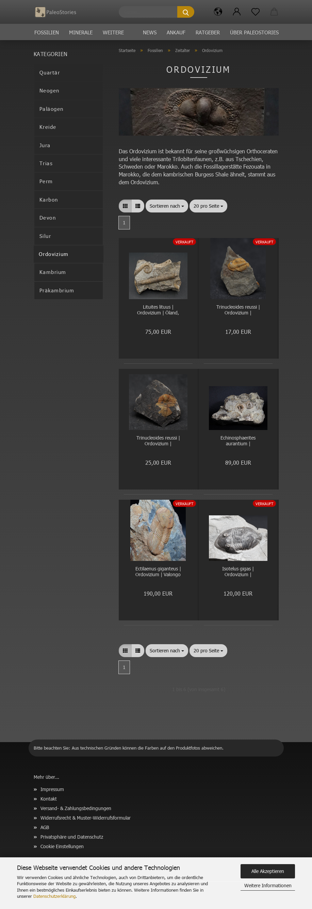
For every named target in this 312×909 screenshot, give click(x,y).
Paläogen (51, 108)
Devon (47, 217)
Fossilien (46, 32)
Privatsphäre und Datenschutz (71, 837)
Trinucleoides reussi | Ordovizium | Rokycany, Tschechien (238, 310)
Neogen (49, 90)
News (150, 32)
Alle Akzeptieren (267, 871)
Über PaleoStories (254, 32)
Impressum (52, 789)
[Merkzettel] (255, 12)
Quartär (49, 72)
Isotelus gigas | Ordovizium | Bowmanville (238, 572)
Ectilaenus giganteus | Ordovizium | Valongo (158, 572)
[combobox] (167, 206)
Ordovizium (54, 254)
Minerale (81, 32)
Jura (45, 145)
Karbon (48, 199)
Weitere (113, 32)
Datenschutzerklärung (54, 896)
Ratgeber (208, 32)
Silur (45, 236)
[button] (218, 12)
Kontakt (48, 798)
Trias (46, 163)
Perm (46, 181)
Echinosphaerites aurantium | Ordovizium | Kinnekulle (238, 441)
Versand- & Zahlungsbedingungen (75, 808)
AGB (44, 827)
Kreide (47, 126)
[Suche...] (185, 12)
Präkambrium (57, 290)
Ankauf (176, 32)
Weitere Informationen (268, 885)
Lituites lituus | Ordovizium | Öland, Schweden (158, 310)
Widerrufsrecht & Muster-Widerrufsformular (85, 817)
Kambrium (52, 272)
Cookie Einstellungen (62, 846)
